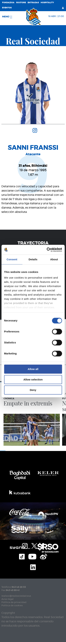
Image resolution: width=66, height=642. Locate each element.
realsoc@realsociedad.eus (16, 596)
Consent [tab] (12, 259)
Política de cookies (12, 605)
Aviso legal (7, 599)
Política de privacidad (13, 602)
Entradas (33, 3)
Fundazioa (8, 3)
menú (7, 17)
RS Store (21, 3)
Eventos (7, 8)
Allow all (33, 369)
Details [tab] (33, 259)
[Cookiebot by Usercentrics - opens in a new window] (47, 249)
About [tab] (54, 259)
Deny (33, 389)
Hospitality (47, 3)
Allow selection (33, 379)
